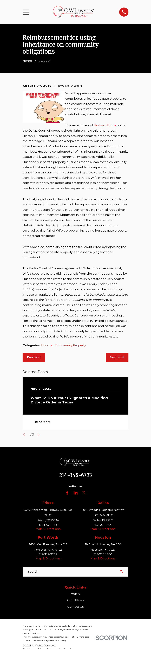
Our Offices (75, 600)
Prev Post (34, 357)
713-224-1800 (103, 554)
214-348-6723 (75, 475)
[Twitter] (84, 493)
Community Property (70, 345)
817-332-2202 (48, 554)
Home (75, 593)
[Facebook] (67, 493)
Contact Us (75, 606)
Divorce (46, 345)
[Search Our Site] (121, 571)
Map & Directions (48, 529)
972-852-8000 (48, 525)
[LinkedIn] (76, 493)
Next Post (117, 357)
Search (33, 571)
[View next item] (38, 434)
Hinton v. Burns (105, 125)
